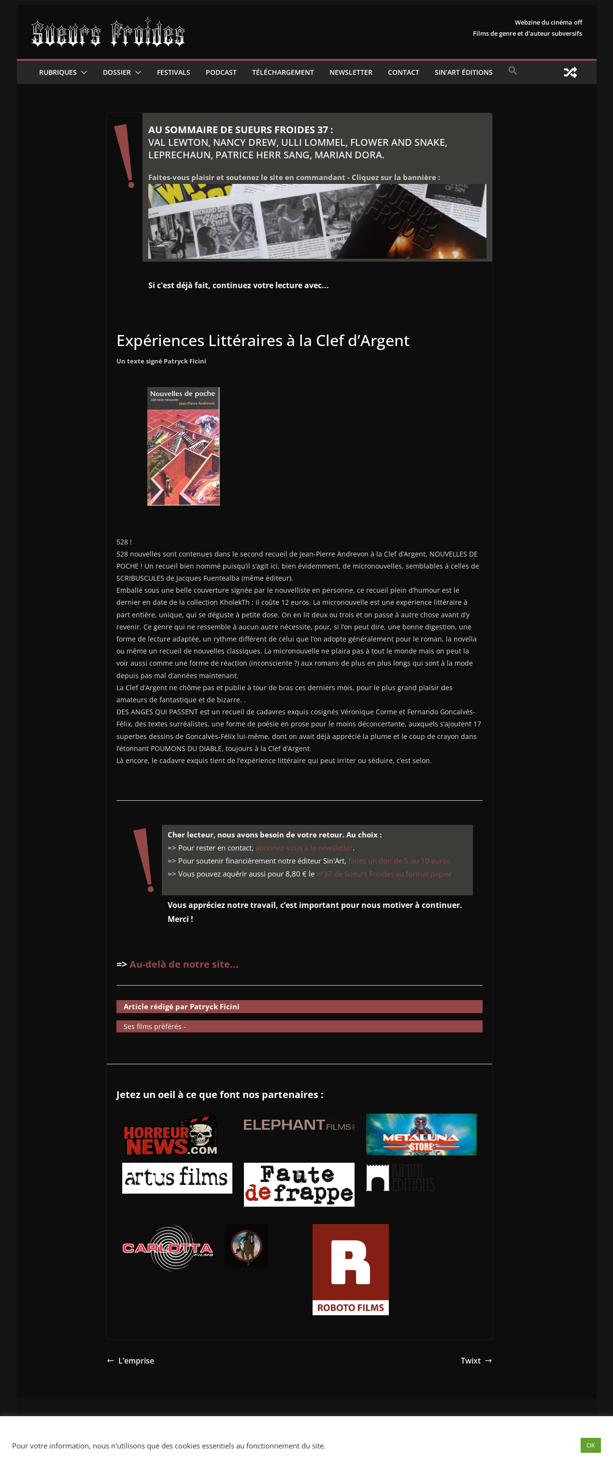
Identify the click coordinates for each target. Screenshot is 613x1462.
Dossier (117, 72)
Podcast (221, 72)
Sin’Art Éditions (464, 72)
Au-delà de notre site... (184, 964)
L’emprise (130, 1360)
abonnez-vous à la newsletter (304, 847)
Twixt (476, 1360)
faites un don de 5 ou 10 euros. (400, 860)
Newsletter (350, 72)
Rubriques (58, 72)
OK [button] (590, 1445)
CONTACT (403, 72)
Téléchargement (283, 72)
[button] (82, 72)
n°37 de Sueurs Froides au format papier (384, 873)
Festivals (173, 72)
